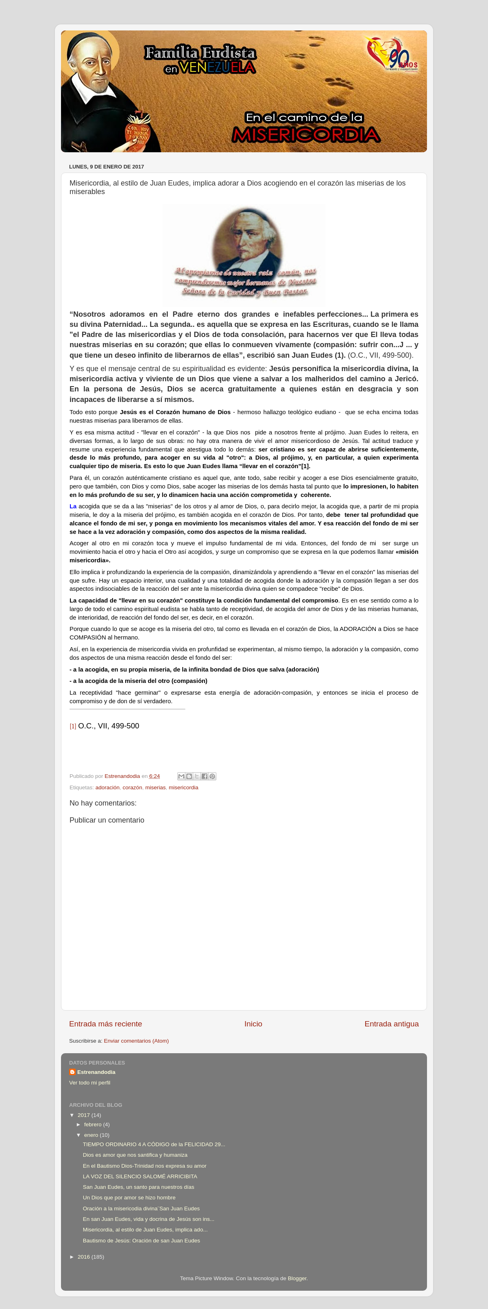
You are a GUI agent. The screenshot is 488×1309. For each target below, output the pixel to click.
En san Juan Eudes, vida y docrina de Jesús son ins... (148, 1219)
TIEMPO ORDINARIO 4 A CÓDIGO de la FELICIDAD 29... (154, 1144)
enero (92, 1135)
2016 (85, 1257)
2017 (85, 1115)
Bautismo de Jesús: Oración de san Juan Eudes (141, 1241)
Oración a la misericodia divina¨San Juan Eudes (141, 1208)
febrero (93, 1124)
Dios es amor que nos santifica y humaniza (135, 1155)
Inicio (253, 1024)
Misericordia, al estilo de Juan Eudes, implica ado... (145, 1230)
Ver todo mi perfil (89, 1083)
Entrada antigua (392, 1024)
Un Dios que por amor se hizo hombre (129, 1198)
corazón (132, 787)
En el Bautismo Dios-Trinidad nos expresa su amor (145, 1166)
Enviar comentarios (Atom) (136, 1041)
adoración (108, 787)
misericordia (183, 787)
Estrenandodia (96, 1072)
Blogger (297, 1278)
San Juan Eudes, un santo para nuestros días (138, 1187)
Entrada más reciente (105, 1024)
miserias (155, 787)
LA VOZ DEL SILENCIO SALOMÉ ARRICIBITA (140, 1176)
